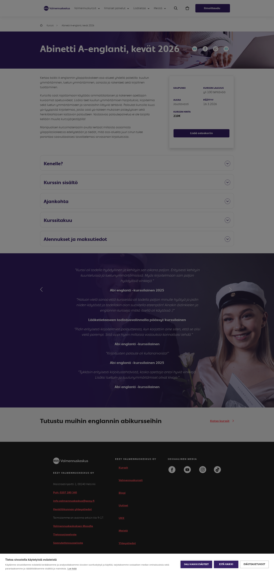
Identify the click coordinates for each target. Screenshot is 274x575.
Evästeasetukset (254, 564)
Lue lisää (72, 568)
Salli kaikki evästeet (196, 564)
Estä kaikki (226, 564)
